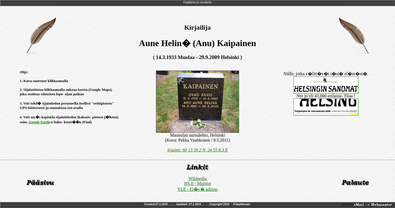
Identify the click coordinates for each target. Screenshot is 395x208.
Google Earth (39, 122)
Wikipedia (197, 178)
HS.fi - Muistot (197, 183)
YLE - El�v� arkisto (197, 189)
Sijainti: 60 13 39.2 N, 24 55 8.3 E (197, 150)
